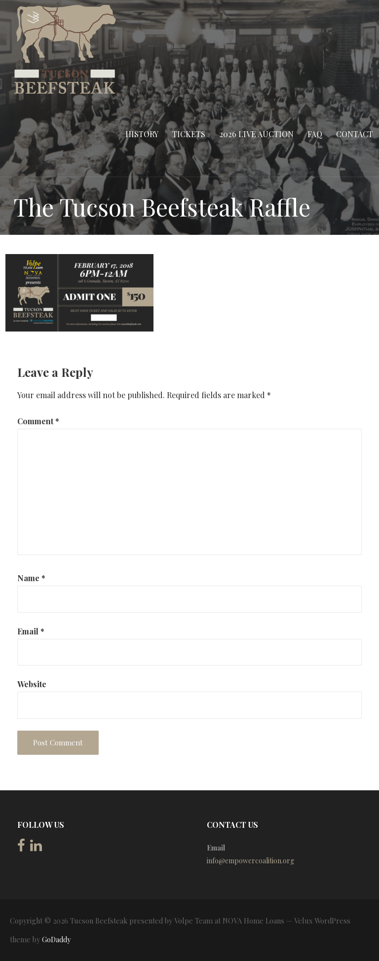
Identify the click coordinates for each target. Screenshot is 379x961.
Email (30, 631)
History (141, 134)
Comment (38, 421)
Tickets (188, 134)
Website (31, 684)
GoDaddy (56, 939)
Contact (354, 134)
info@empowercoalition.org (250, 860)
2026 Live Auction (256, 134)
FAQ (314, 134)
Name (31, 578)
